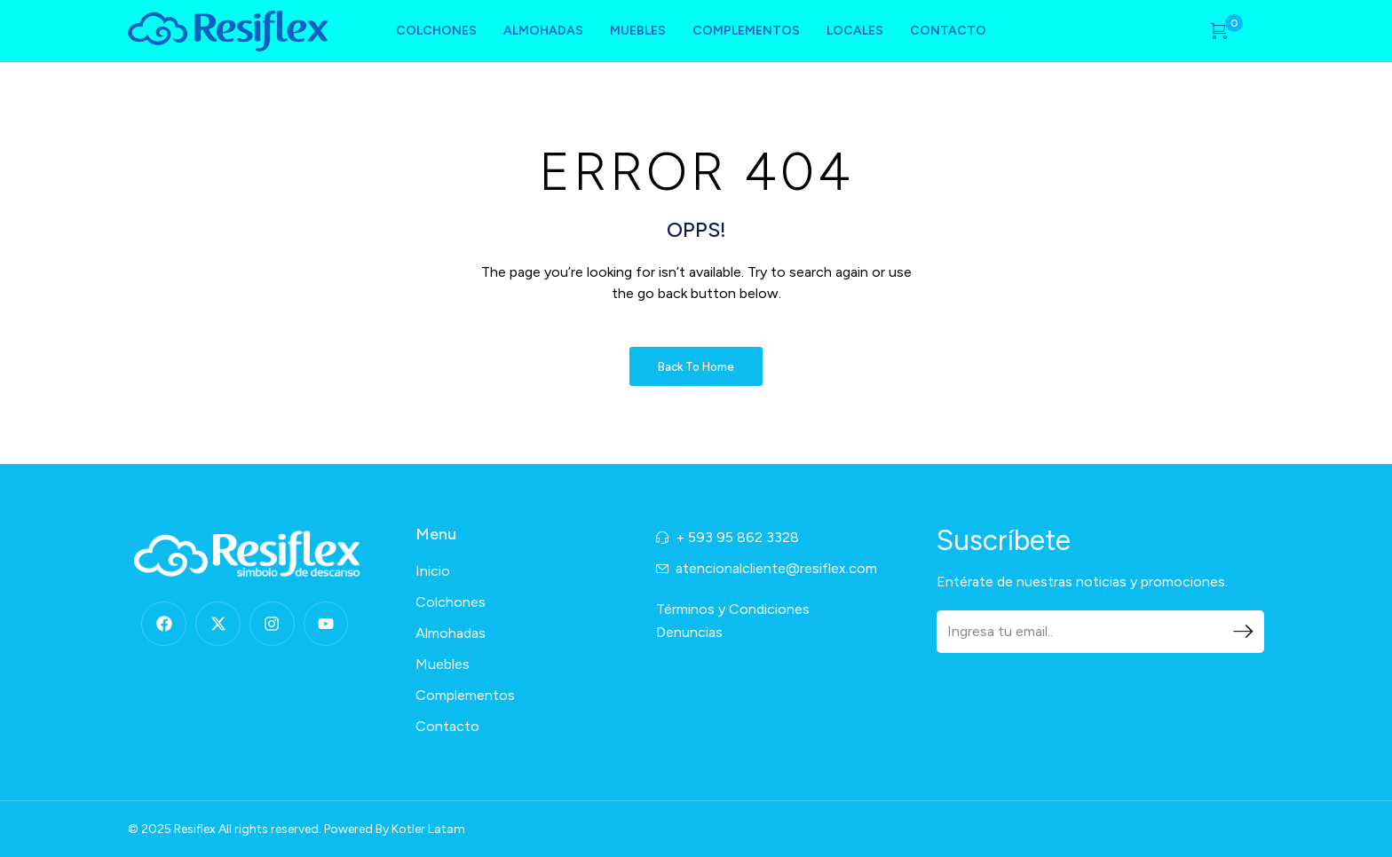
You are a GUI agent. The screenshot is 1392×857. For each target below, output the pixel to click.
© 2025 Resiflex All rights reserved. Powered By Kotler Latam (296, 829)
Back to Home (696, 366)
